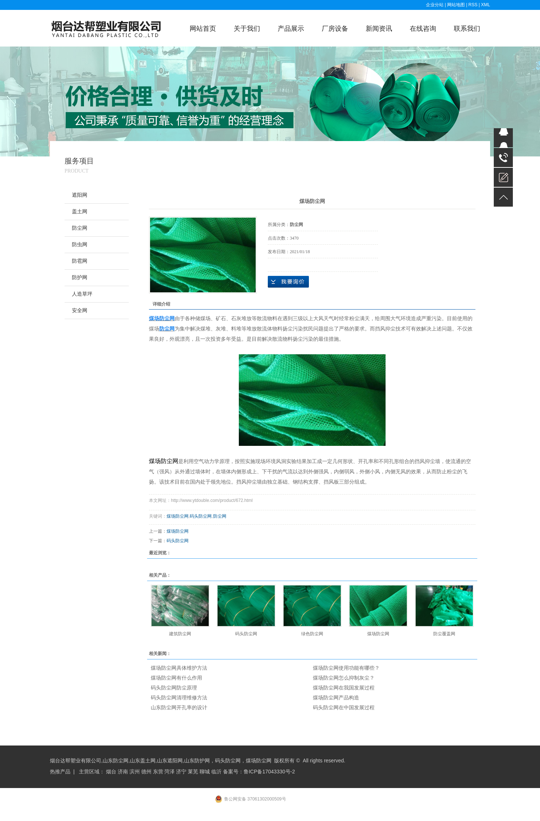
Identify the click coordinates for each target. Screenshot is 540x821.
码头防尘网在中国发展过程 (344, 707)
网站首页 (203, 28)
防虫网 (79, 244)
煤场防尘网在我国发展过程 (344, 688)
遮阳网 (79, 195)
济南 (123, 771)
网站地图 (456, 4)
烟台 (111, 771)
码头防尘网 (201, 516)
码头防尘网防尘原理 (174, 688)
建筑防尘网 (180, 633)
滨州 (134, 771)
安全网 (79, 310)
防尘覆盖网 (444, 633)
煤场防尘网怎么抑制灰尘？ (344, 678)
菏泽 (169, 771)
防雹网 (79, 261)
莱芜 (193, 771)
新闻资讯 (379, 28)
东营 (158, 771)
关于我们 (247, 28)
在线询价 (288, 282)
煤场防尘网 (178, 516)
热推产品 (60, 771)
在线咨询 (423, 28)
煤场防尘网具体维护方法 (179, 668)
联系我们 (467, 28)
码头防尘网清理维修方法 (179, 697)
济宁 (181, 771)
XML (485, 4)
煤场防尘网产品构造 (336, 697)
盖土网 (79, 211)
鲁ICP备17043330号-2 (269, 771)
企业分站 (435, 4)
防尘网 (79, 228)
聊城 (205, 771)
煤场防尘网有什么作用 (176, 678)
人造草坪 (82, 294)
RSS (473, 4)
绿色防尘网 (312, 633)
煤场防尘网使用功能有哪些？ (346, 668)
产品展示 (291, 28)
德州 (146, 771)
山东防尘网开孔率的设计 (179, 707)
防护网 (79, 277)
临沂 (216, 771)
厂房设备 (335, 28)
